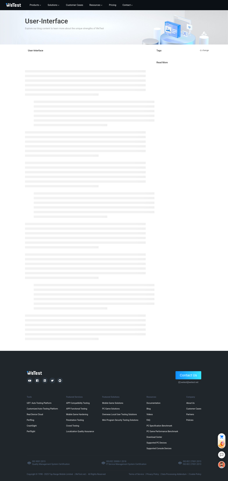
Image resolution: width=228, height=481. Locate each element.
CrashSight (32, 426)
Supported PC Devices (157, 443)
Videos (150, 414)
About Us (190, 403)
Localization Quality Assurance (80, 431)
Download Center (154, 437)
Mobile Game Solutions (112, 403)
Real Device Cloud (35, 414)
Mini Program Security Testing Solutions (120, 420)
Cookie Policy (195, 474)
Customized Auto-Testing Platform (42, 409)
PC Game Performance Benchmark (162, 431)
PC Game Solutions (111, 409)
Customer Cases (193, 409)
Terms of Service (136, 474)
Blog (149, 409)
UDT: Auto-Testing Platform (39, 403)
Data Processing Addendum (174, 474)
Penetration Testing (75, 420)
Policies (189, 420)
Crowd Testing (72, 426)
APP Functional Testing (76, 409)
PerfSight (31, 431)
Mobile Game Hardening (77, 414)
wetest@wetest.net (189, 382)
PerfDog (30, 420)
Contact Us (188, 375)
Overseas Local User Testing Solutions (119, 414)
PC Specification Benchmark (159, 426)
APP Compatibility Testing (78, 403)
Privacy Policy (152, 474)
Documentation (154, 403)
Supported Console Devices (159, 448)
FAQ (148, 420)
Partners (190, 414)
